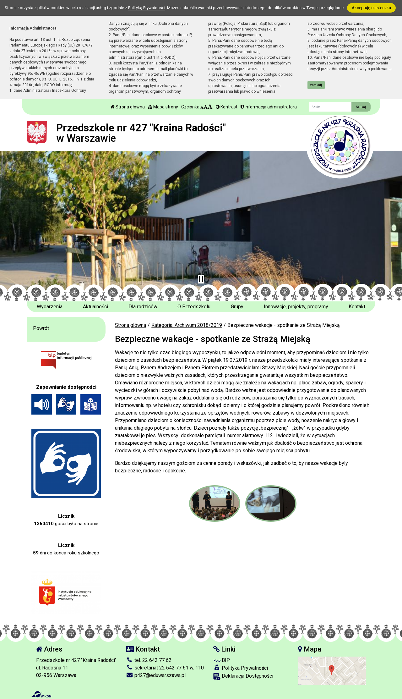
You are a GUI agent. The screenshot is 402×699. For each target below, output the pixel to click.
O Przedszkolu (193, 307)
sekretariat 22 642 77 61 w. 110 (165, 668)
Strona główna (128, 106)
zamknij (316, 85)
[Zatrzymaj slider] (201, 279)
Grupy (237, 307)
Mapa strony (163, 106)
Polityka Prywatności (240, 668)
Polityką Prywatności (146, 7)
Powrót (41, 328)
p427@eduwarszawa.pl (156, 675)
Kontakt (357, 307)
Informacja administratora (269, 106)
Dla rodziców (142, 307)
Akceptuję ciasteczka (371, 7)
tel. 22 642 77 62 (148, 660)
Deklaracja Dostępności (243, 676)
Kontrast (226, 106)
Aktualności (95, 307)
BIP (221, 660)
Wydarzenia (49, 307)
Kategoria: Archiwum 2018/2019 (186, 325)
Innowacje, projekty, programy (296, 307)
